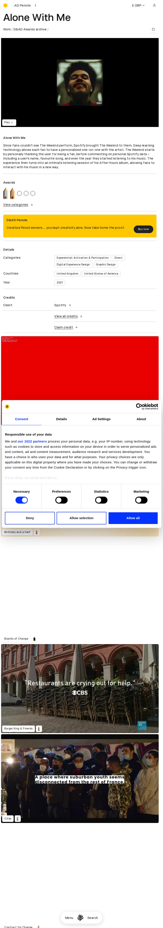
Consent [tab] (21, 419)
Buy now (143, 229)
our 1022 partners (32, 441)
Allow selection (81, 518)
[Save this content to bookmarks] (153, 29)
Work (7, 29)
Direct (119, 257)
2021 (60, 282)
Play (9, 122)
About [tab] (141, 419)
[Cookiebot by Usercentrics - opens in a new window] (139, 406)
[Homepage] (80, 918)
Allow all (133, 518)
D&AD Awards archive (30, 29)
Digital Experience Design (73, 264)
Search (92, 918)
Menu (69, 918)
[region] (80, 380)
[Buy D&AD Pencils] (25, 5)
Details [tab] (61, 419)
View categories (18, 204)
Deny (30, 518)
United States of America (101, 273)
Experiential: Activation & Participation (83, 257)
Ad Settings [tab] (101, 419)
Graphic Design (106, 264)
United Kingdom (67, 273)
